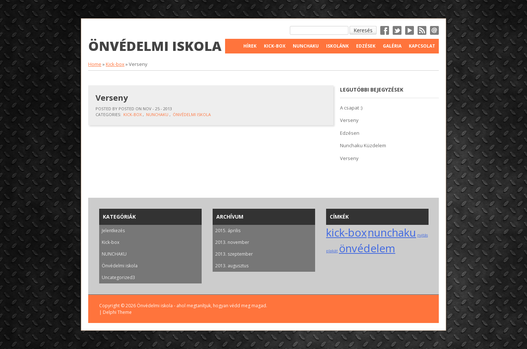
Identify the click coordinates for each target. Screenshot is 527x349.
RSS (422, 30)
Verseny (112, 97)
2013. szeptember (234, 254)
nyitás (422, 235)
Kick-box (115, 64)
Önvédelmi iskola (154, 46)
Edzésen (349, 133)
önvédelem (367, 248)
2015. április (227, 230)
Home (94, 64)
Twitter (397, 30)
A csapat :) (351, 107)
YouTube (409, 30)
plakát (332, 250)
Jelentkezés (113, 230)
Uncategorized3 (118, 277)
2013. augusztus (231, 266)
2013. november (232, 242)
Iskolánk (337, 46)
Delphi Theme (117, 312)
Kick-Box (274, 46)
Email (434, 30)
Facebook (384, 30)
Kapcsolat (422, 46)
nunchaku (392, 232)
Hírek (250, 46)
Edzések (365, 46)
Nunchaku (306, 46)
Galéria (392, 46)
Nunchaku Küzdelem (363, 145)
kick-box (346, 232)
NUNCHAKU (157, 114)
